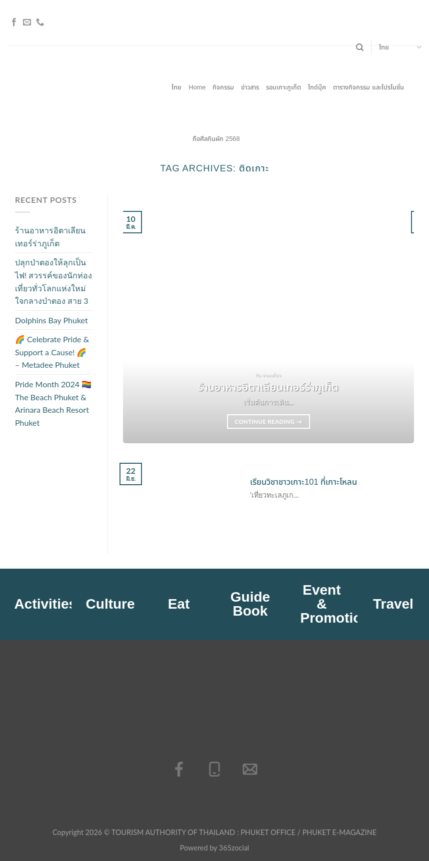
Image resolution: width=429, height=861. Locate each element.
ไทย (400, 47)
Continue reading (268, 421)
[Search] (360, 47)
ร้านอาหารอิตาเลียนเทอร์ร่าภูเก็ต (50, 236)
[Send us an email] (27, 22)
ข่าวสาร (250, 87)
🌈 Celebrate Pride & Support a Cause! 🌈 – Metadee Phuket (52, 352)
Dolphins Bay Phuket (51, 320)
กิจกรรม (223, 87)
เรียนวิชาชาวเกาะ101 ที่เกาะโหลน (303, 482)
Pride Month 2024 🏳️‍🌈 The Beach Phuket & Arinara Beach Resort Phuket (53, 403)
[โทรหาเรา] (40, 22)
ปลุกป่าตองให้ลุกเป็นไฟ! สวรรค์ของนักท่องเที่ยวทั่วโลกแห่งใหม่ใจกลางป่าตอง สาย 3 (53, 282)
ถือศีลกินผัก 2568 (216, 138)
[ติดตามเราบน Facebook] (14, 22)
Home (197, 87)
